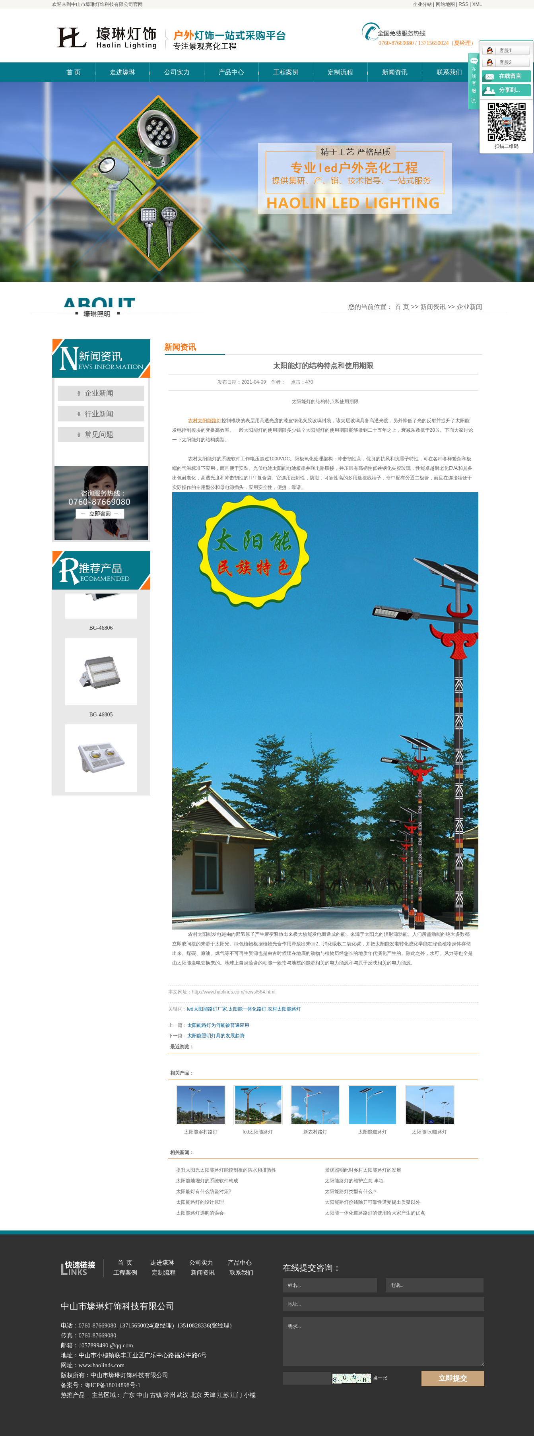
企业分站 (422, 4)
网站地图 (445, 4)
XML (477, 4)
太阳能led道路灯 (429, 1132)
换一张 (380, 1378)
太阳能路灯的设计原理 (200, 1202)
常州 (169, 1395)
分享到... (509, 90)
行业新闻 (99, 414)
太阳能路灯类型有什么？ (351, 1191)
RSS (463, 4)
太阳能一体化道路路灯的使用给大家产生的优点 (375, 1213)
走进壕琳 (122, 72)
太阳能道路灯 (372, 1132)
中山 (142, 1395)
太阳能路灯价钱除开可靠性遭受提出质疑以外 (372, 1202)
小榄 (250, 1395)
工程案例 (286, 72)
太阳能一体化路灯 (247, 1009)
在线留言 (510, 76)
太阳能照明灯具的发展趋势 (216, 1035)
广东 (129, 1395)
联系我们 (449, 72)
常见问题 (99, 435)
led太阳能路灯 (258, 1132)
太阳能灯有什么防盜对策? (203, 1191)
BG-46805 (101, 717)
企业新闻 (469, 306)
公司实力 (177, 72)
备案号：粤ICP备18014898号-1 (101, 1385)
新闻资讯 (395, 72)
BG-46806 (101, 630)
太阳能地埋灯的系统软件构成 (207, 1181)
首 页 (73, 72)
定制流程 (340, 72)
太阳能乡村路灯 (200, 1132)
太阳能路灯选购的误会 (200, 1213)
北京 (196, 1395)
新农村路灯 (315, 1132)
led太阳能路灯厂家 (207, 1009)
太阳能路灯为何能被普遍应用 (218, 1025)
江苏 (223, 1395)
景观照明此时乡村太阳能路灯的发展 (363, 1170)
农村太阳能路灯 (284, 1009)
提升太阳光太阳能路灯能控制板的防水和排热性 (226, 1170)
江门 (236, 1395)
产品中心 (231, 72)
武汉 (182, 1395)
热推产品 (73, 1395)
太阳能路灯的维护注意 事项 (354, 1181)
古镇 (156, 1395)
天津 (210, 1395)
